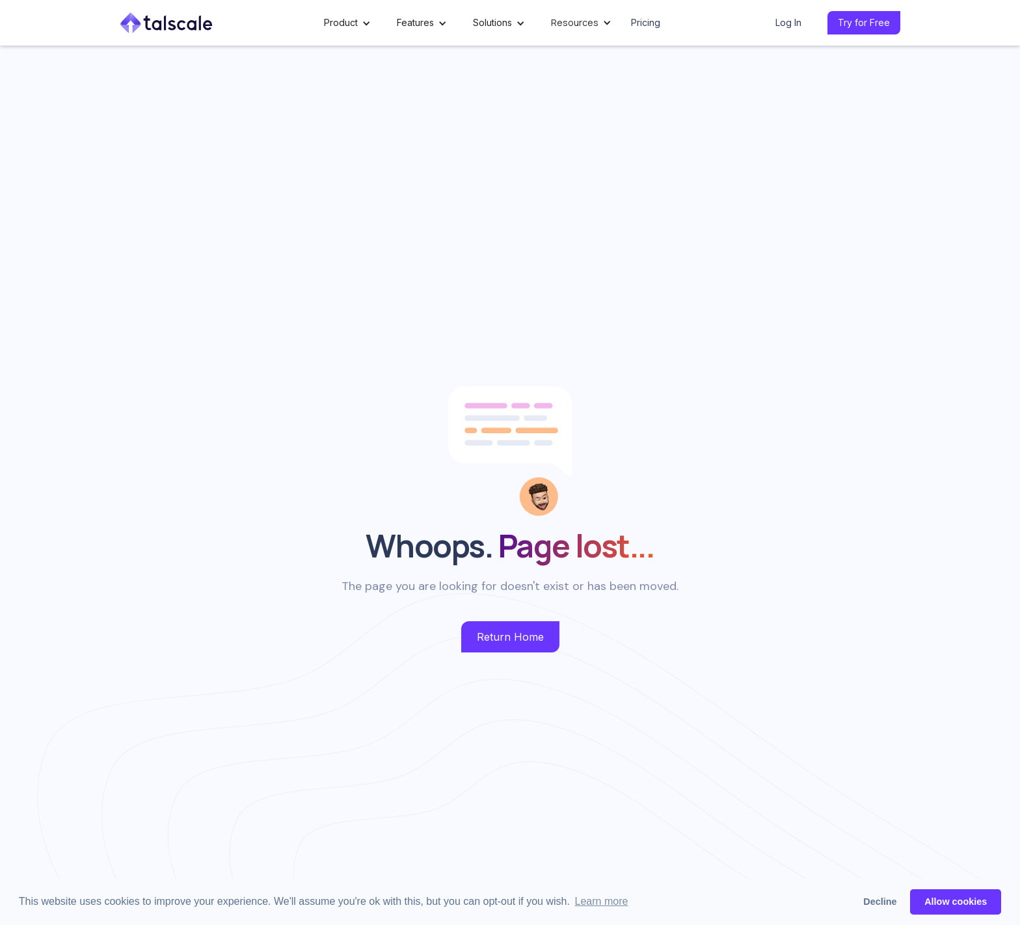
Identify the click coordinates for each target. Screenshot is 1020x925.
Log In (788, 22)
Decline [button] (879, 901)
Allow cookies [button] (955, 901)
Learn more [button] (601, 901)
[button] (347, 23)
